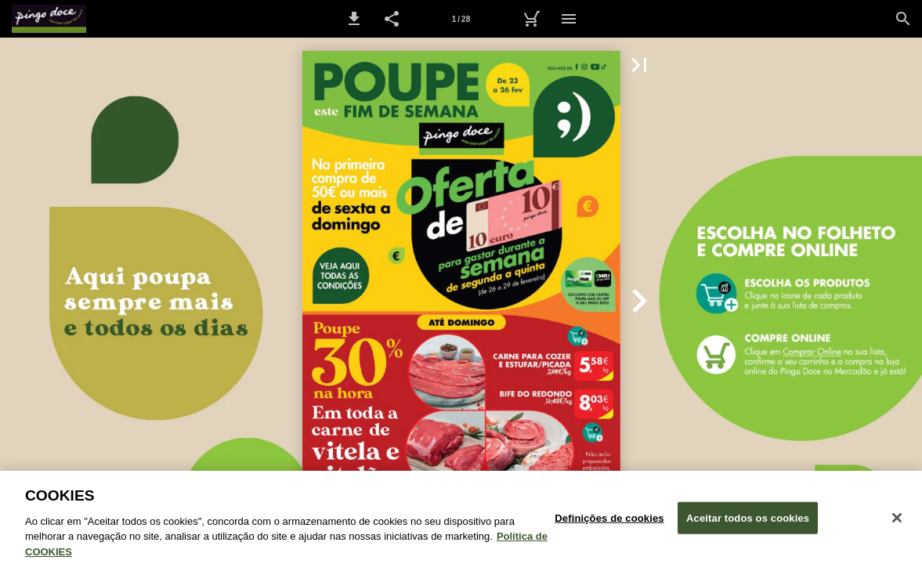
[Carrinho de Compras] (531, 19)
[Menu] (569, 19)
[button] (354, 19)
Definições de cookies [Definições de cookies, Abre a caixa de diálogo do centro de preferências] (609, 524)
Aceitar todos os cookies (747, 524)
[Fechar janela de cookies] (897, 523)
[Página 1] (461, 19)
